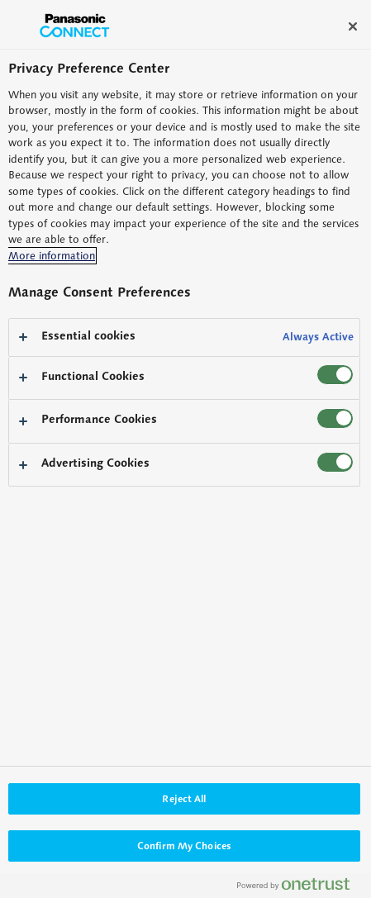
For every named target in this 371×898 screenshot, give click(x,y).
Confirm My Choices (184, 845)
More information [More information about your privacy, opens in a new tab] (51, 256)
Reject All (184, 798)
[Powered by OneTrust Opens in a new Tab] (300, 887)
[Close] (353, 26)
